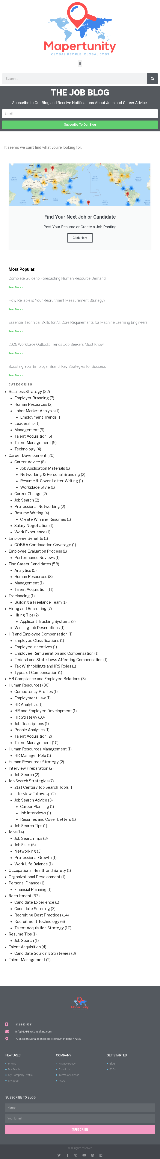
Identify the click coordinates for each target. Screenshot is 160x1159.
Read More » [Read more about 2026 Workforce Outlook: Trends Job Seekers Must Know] (16, 353)
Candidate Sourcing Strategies (42, 953)
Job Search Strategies (28, 781)
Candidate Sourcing (32, 908)
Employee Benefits (26, 538)
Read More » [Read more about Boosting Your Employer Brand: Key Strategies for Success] (16, 375)
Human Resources (30, 404)
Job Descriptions (29, 723)
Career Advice (27, 462)
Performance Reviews (34, 557)
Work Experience (29, 532)
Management (26, 430)
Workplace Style (35, 487)
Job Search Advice (30, 800)
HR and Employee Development (43, 711)
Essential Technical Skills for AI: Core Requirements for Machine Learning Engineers (78, 322)
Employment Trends (38, 417)
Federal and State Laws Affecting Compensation (58, 659)
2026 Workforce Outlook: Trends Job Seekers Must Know (56, 344)
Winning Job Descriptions (37, 627)
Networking (25, 851)
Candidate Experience (34, 902)
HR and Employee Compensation (38, 634)
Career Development (28, 455)
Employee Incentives (33, 647)
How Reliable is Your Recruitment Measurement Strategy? (57, 300)
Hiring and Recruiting (28, 608)
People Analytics (29, 730)
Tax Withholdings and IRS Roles (42, 666)
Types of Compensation (35, 672)
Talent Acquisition (30, 436)
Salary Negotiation (31, 525)
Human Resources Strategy (34, 762)
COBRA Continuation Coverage (42, 545)
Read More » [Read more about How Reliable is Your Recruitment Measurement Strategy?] (16, 309)
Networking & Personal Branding (50, 474)
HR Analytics (26, 704)
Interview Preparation (28, 768)
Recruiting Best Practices (37, 915)
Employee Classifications (36, 640)
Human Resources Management (38, 749)
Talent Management (32, 442)
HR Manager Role (30, 755)
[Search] (152, 78)
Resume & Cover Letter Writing (49, 481)
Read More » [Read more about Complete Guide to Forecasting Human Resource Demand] (16, 287)
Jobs (13, 832)
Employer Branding (31, 398)
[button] (80, 63)
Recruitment (20, 896)
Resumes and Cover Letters (45, 819)
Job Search (24, 500)
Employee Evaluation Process (35, 551)
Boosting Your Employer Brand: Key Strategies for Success (57, 366)
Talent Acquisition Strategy (39, 928)
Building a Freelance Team (38, 602)
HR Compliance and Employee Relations (44, 679)
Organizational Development (34, 877)
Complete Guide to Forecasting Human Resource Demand (57, 278)
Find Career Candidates (30, 564)
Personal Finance (24, 883)
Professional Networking (37, 506)
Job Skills (22, 845)
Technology (25, 449)
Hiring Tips (23, 615)
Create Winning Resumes (43, 519)
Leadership (24, 423)
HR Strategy (25, 717)
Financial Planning (30, 889)
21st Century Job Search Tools (41, 787)
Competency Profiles (33, 691)
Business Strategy (25, 391)
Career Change (28, 493)
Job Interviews (33, 813)
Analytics (22, 570)
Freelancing (19, 596)
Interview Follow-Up (32, 793)
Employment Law (30, 698)
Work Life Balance (31, 864)
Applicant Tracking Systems (45, 621)
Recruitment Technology (36, 921)
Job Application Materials (42, 468)
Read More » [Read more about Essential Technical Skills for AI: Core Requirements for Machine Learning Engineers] (16, 331)
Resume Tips (20, 934)
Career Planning (34, 806)
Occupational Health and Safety (37, 870)
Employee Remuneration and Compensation (54, 653)
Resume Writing (29, 513)
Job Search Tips (28, 826)
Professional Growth (33, 857)
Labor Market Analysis (34, 411)
